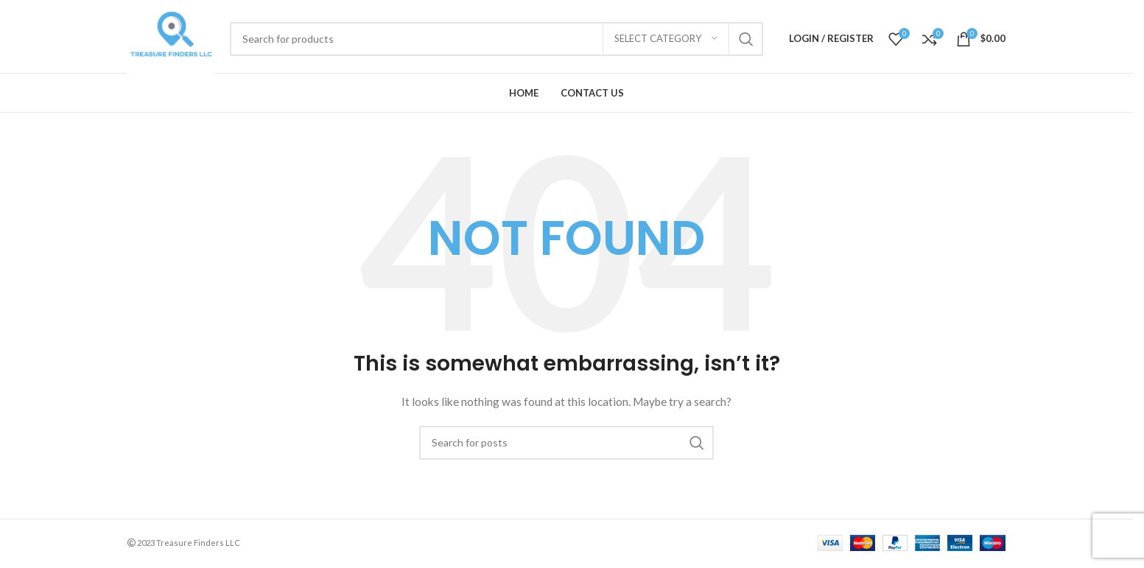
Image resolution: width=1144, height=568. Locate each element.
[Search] (496, 39)
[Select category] (666, 39)
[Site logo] (171, 37)
